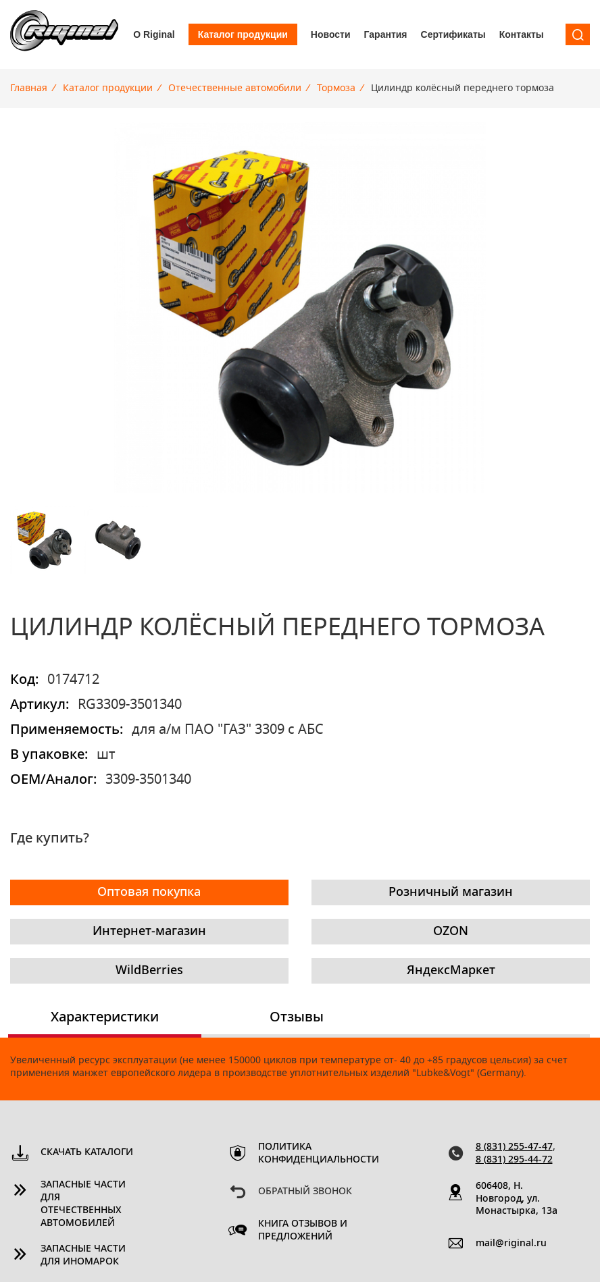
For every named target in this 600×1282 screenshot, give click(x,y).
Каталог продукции (243, 34)
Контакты (521, 34)
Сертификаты (453, 34)
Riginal (64, 34)
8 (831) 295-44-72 (514, 1160)
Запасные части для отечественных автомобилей (83, 1204)
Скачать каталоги (87, 1152)
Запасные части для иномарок (83, 1255)
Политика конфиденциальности (305, 1153)
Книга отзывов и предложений (302, 1230)
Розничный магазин (451, 892)
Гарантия (385, 34)
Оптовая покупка (149, 892)
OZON (450, 932)
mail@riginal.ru (511, 1243)
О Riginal (153, 34)
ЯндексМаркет (451, 971)
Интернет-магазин (149, 932)
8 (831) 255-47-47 (514, 1147)
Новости (331, 34)
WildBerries (149, 971)
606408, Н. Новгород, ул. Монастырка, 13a (516, 1199)
